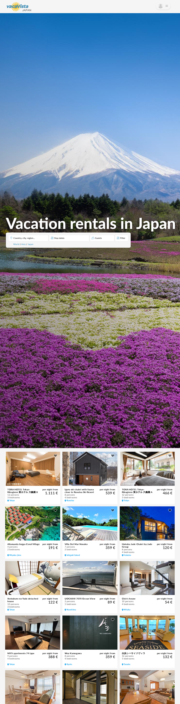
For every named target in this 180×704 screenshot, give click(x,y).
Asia (23, 244)
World (16, 244)
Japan (30, 244)
